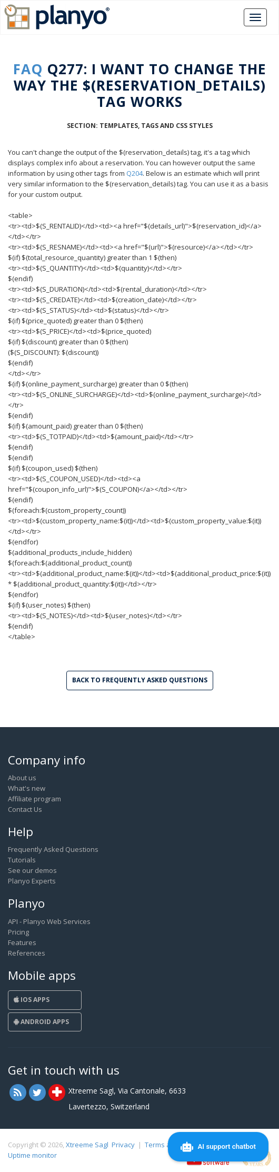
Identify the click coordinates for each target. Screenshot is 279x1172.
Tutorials (22, 860)
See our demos (32, 870)
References (26, 953)
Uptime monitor (32, 1155)
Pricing (18, 932)
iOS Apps (31, 999)
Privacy (123, 1144)
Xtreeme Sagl (87, 1144)
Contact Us (25, 809)
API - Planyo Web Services (49, 921)
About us (22, 777)
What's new (26, 788)
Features (22, 942)
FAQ (28, 68)
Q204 (134, 173)
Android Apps (41, 1021)
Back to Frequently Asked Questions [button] (139, 680)
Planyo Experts (32, 881)
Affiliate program (34, 798)
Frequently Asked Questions (53, 849)
